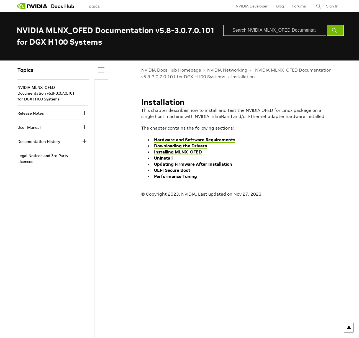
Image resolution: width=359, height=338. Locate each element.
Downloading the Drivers (180, 145)
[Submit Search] (335, 30)
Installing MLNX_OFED (178, 152)
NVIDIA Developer (252, 6)
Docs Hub (62, 6)
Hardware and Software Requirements (194, 139)
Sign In (332, 6)
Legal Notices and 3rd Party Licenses (42, 158)
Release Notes (30, 113)
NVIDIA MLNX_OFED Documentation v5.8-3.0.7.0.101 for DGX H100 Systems (46, 93)
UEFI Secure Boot (172, 170)
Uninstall (163, 158)
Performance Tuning (175, 176)
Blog (280, 6)
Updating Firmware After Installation (193, 164)
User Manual (29, 127)
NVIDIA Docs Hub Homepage (171, 70)
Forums (299, 6)
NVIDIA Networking (227, 70)
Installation (243, 76)
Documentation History (38, 141)
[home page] (32, 6)
